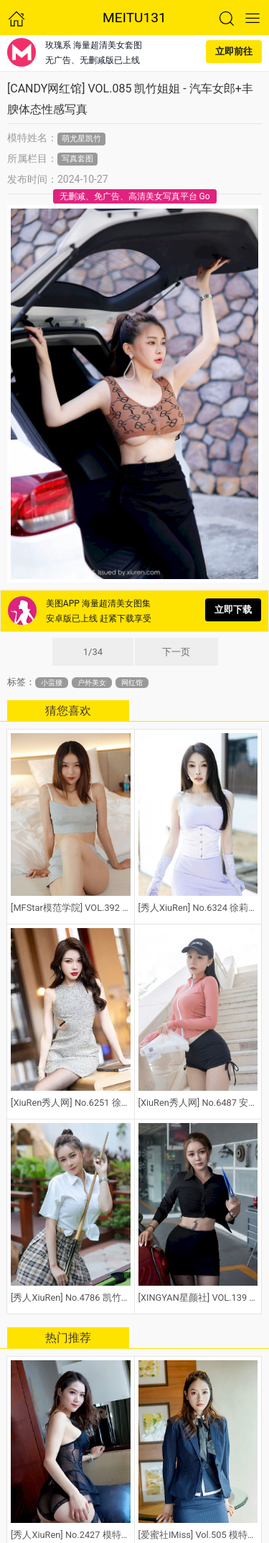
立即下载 (233, 609)
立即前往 (234, 51)
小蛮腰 (51, 683)
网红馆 (132, 683)
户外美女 (91, 683)
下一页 (176, 651)
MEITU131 (134, 17)
